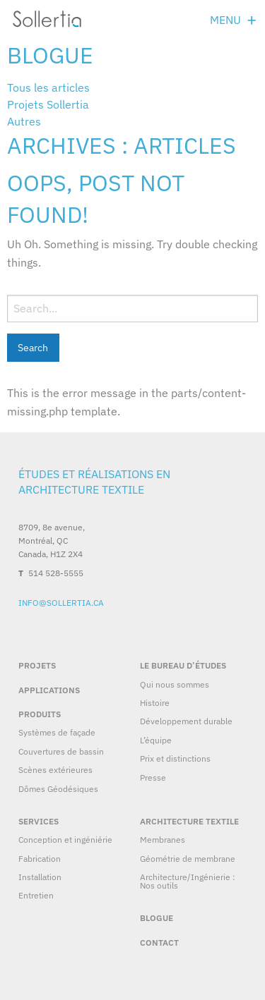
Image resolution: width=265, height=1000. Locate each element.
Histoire (155, 702)
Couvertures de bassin (61, 751)
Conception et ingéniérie (65, 839)
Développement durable (186, 721)
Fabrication (39, 858)
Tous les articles (48, 87)
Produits (39, 714)
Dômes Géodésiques (58, 788)
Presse (153, 777)
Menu (225, 20)
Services (38, 821)
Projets (37, 665)
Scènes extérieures (55, 769)
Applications (49, 690)
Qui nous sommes (174, 684)
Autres (24, 121)
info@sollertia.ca (61, 602)
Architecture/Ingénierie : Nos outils (187, 881)
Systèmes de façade (56, 732)
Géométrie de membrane (187, 858)
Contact (159, 942)
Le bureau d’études (183, 665)
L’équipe (156, 740)
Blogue (50, 55)
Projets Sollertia (48, 104)
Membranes (162, 839)
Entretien (36, 895)
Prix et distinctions (175, 758)
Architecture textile (189, 821)
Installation (39, 877)
